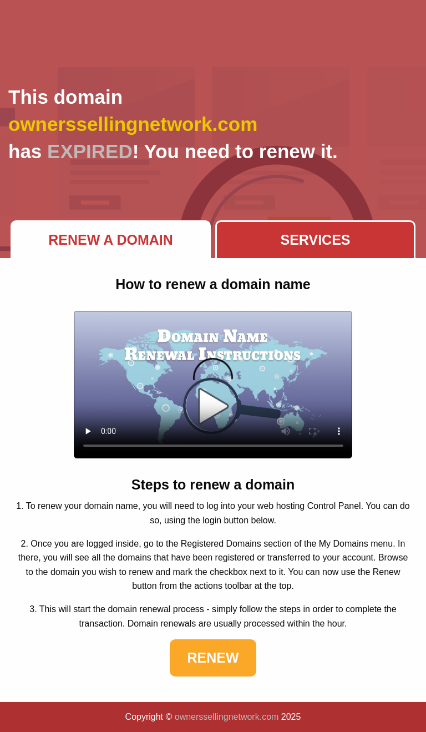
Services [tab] (316, 240)
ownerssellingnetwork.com (227, 716)
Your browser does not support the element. (213, 384)
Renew (213, 657)
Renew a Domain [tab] (110, 240)
